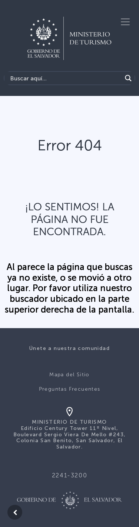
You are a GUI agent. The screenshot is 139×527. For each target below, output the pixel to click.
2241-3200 (69, 475)
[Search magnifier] (128, 78)
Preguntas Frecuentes (69, 389)
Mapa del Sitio (69, 374)
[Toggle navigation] (125, 21)
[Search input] (65, 78)
